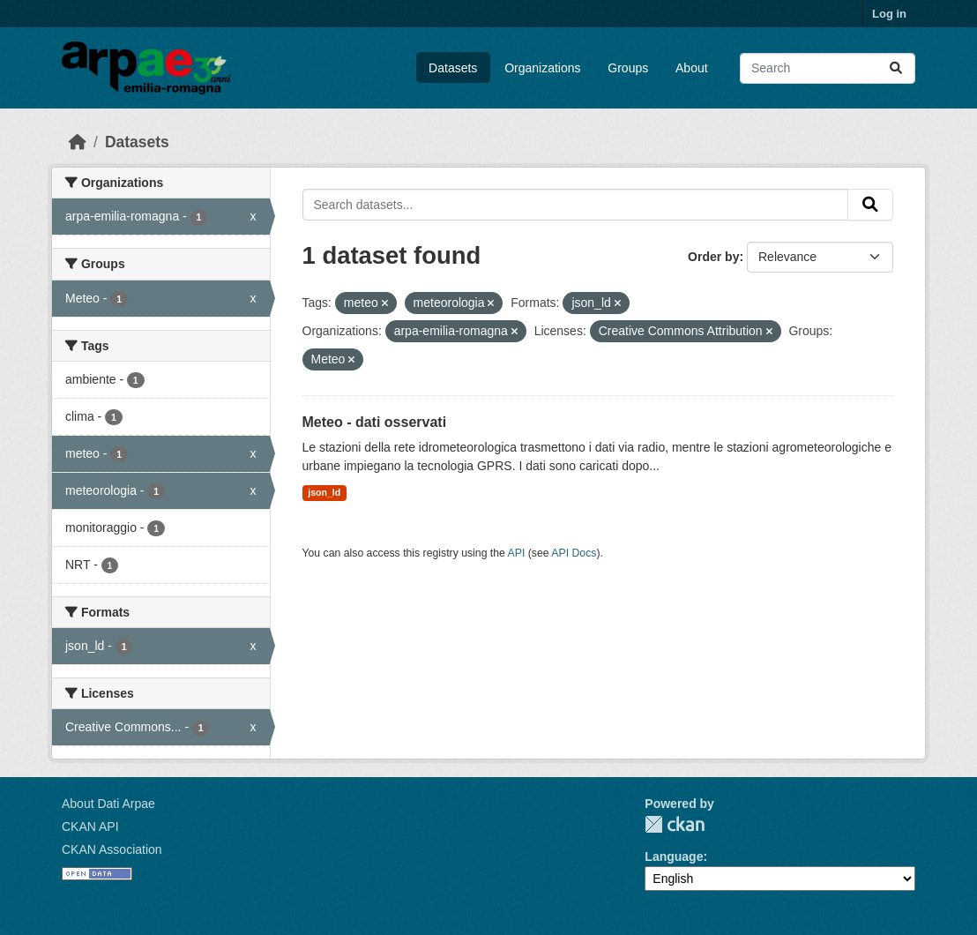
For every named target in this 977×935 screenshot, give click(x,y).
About (691, 68)
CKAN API (90, 826)
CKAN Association (112, 849)
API (517, 553)
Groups (628, 68)
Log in (889, 13)
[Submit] (896, 68)
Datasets (453, 68)
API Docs (573, 553)
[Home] (77, 142)
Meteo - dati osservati (374, 422)
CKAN (675, 824)
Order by (713, 257)
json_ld (324, 492)
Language (674, 856)
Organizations (542, 68)
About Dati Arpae (108, 804)
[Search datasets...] (827, 68)
